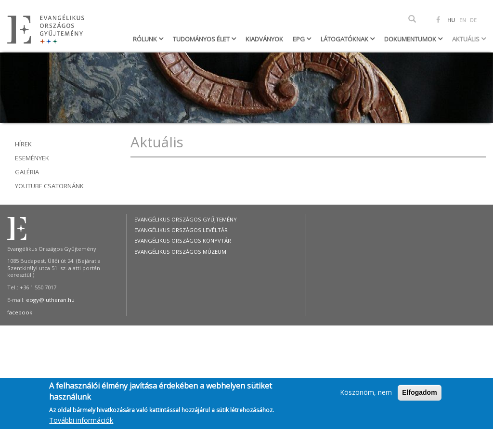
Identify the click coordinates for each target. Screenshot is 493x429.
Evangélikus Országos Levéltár (181, 230)
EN (462, 20)
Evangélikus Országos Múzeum (180, 251)
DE (473, 20)
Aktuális (466, 39)
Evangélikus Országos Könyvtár (182, 240)
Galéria (27, 172)
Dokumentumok (411, 39)
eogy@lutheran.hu (50, 299)
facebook (19, 312)
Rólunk (145, 39)
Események (32, 158)
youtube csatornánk (49, 186)
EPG (299, 39)
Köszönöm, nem (366, 396)
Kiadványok (264, 39)
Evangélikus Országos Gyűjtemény (185, 219)
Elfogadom (419, 396)
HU (451, 20)
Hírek (23, 144)
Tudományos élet (202, 39)
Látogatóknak (345, 39)
